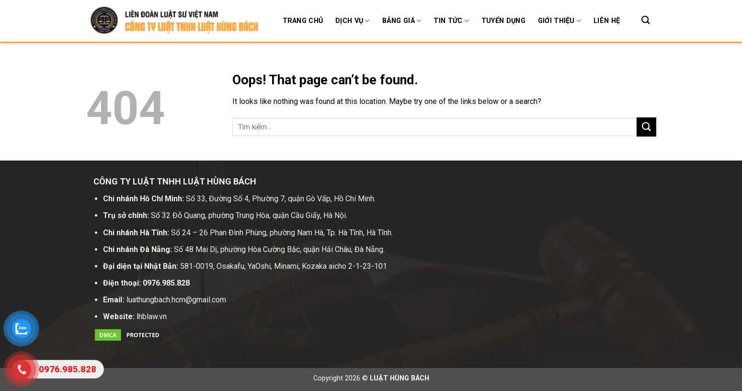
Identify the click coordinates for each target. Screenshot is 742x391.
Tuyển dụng (503, 21)
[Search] (645, 20)
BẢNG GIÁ (402, 20)
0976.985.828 (166, 283)
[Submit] (646, 126)
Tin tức (451, 20)
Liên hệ (607, 21)
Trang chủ (303, 21)
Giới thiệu (559, 20)
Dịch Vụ (352, 20)
